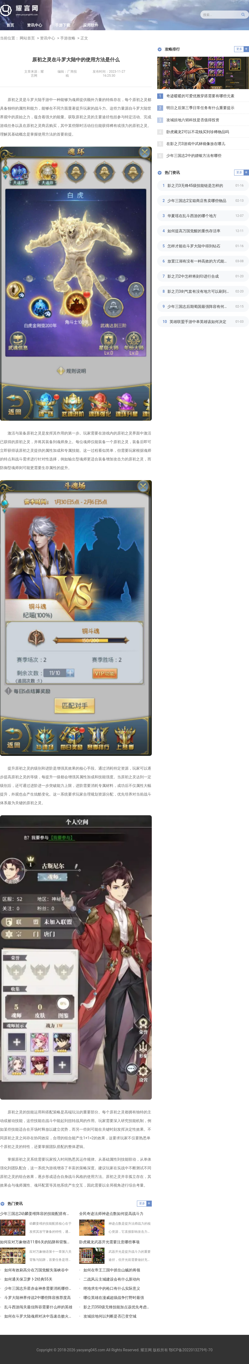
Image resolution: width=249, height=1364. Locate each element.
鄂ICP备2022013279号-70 (191, 1350)
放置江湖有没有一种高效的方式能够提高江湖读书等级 (201, 261)
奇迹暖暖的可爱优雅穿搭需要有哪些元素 (200, 96)
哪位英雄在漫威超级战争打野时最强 (113, 1297)
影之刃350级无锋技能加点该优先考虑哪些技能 (117, 1307)
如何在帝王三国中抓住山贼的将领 (111, 1270)
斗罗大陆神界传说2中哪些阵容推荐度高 (37, 1297)
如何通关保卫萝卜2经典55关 (28, 1279)
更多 (142, 1203)
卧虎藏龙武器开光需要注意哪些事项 (109, 1242)
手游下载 (62, 25)
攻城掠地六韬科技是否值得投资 (192, 120)
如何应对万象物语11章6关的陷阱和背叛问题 (36, 1242)
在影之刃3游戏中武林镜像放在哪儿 (195, 144)
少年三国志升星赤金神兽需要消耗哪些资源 (38, 1288)
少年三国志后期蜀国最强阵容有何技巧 (199, 306)
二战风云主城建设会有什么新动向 (111, 1279)
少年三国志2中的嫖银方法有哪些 (193, 155)
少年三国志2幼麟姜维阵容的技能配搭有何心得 (36, 1213)
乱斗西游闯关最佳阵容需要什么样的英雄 (38, 1307)
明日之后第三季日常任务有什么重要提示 (200, 108)
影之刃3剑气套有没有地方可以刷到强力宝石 (201, 291)
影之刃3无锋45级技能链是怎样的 (195, 185)
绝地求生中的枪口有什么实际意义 (111, 1288)
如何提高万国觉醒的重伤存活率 (193, 231)
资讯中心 (34, 25)
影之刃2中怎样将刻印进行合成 (193, 276)
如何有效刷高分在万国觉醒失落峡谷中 (36, 1270)
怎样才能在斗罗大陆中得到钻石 (193, 246)
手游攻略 (67, 38)
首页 (10, 25)
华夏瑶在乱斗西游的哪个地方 (192, 216)
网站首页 (27, 38)
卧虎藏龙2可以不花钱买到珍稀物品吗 (197, 132)
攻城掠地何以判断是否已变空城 (109, 1316)
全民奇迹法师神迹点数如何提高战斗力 (111, 1213)
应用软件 (90, 25)
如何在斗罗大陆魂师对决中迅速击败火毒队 (38, 1316)
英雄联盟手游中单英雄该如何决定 (198, 321)
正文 (84, 38)
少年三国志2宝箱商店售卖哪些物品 (196, 200)
